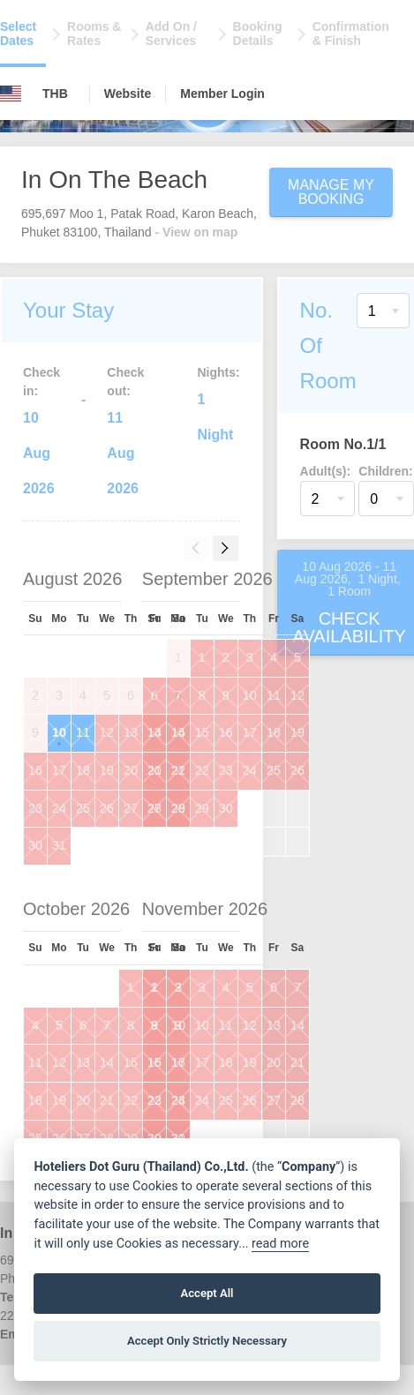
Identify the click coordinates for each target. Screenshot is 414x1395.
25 (83, 808)
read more (280, 1243)
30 (35, 845)
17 (59, 770)
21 (178, 770)
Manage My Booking (331, 191)
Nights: (218, 372)
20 (131, 770)
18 (83, 770)
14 (178, 732)
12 (107, 732)
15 (202, 732)
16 (35, 770)
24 (59, 808)
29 (202, 808)
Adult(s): (325, 471)
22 (202, 770)
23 (35, 808)
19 (107, 770)
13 (131, 732)
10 (59, 732)
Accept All (206, 1293)
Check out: (125, 381)
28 (178, 808)
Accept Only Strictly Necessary (207, 1340)
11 (83, 732)
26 (107, 808)
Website (127, 93)
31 (59, 845)
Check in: (41, 381)
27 (131, 808)
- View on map (196, 232)
